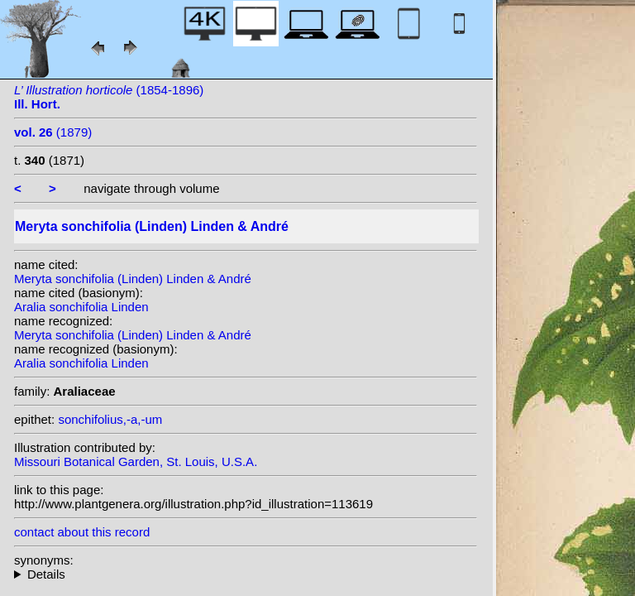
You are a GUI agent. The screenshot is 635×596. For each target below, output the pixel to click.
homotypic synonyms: (245, 574)
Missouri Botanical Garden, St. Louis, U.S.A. (135, 461)
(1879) (53, 132)
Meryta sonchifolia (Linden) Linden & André (132, 279)
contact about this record (82, 532)
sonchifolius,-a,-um (110, 419)
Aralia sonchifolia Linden (81, 307)
